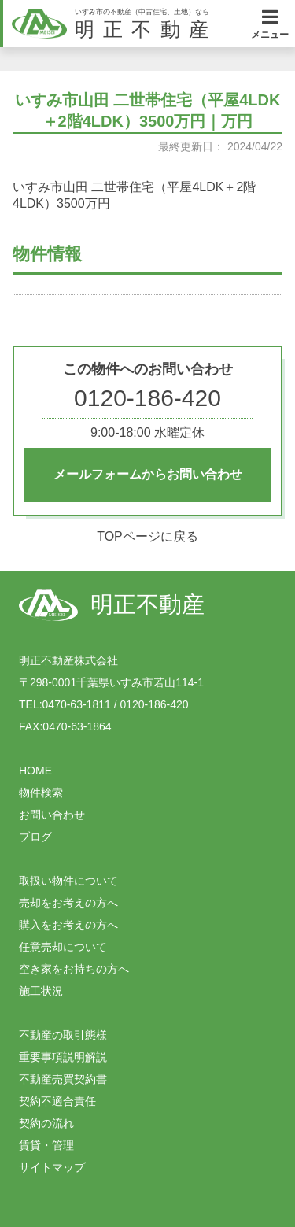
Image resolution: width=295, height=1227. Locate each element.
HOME (35, 770)
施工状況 (41, 991)
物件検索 (41, 792)
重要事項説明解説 (63, 1057)
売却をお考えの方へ (68, 902)
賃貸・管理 (46, 1145)
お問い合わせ (52, 814)
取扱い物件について (68, 880)
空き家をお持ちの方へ (74, 969)
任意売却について (63, 947)
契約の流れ (46, 1123)
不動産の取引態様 (63, 1035)
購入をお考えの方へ (68, 924)
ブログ (35, 836)
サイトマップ (52, 1167)
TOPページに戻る (147, 536)
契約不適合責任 (57, 1101)
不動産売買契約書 (63, 1079)
